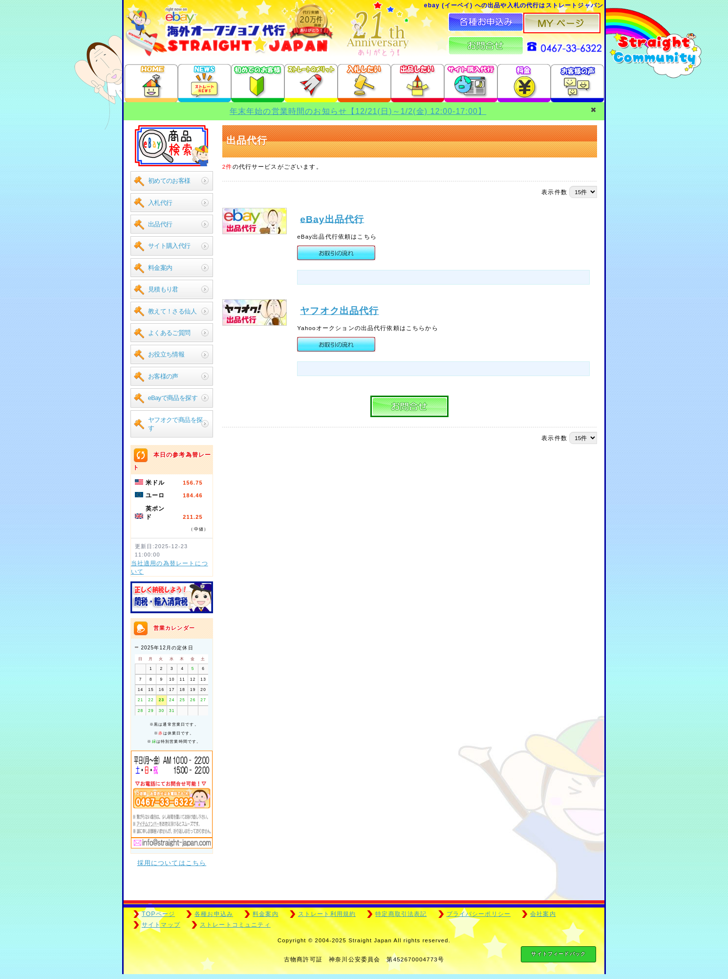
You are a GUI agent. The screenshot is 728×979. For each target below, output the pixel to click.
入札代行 (160, 202)
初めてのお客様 (169, 180)
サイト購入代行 (169, 245)
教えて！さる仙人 (172, 311)
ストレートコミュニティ (235, 924)
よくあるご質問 (169, 332)
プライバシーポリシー (479, 914)
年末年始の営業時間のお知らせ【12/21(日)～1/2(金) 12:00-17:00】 (358, 111)
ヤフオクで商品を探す (175, 424)
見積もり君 (163, 289)
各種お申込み (213, 914)
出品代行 (160, 224)
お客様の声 (163, 376)
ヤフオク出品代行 (339, 325)
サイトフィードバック (558, 954)
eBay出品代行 (332, 219)
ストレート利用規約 (327, 914)
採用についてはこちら (172, 863)
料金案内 (160, 267)
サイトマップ (161, 924)
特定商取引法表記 (401, 914)
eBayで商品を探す (172, 397)
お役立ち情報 (166, 354)
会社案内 (543, 914)
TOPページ (158, 914)
